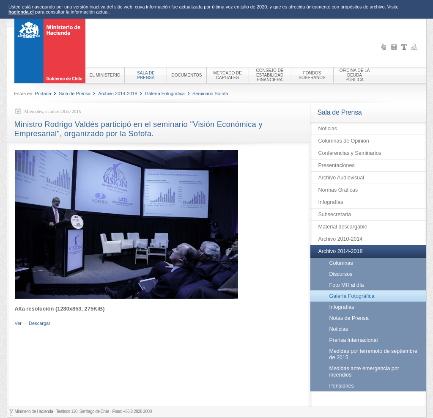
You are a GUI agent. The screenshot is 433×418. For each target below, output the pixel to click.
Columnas (341, 263)
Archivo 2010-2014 (340, 239)
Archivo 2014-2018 (117, 93)
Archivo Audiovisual (341, 178)
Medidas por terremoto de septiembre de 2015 (373, 354)
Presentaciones (336, 165)
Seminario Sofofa (210, 93)
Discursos (341, 274)
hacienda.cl (21, 11)
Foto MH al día (346, 285)
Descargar (39, 323)
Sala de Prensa (74, 93)
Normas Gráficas (338, 190)
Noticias (327, 129)
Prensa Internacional (353, 340)
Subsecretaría (334, 214)
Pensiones (341, 386)
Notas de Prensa (349, 318)
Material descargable (342, 227)
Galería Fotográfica (165, 93)
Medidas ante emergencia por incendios (364, 372)
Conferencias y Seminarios (349, 153)
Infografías (330, 202)
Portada (43, 93)
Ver (18, 323)
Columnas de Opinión (343, 141)
